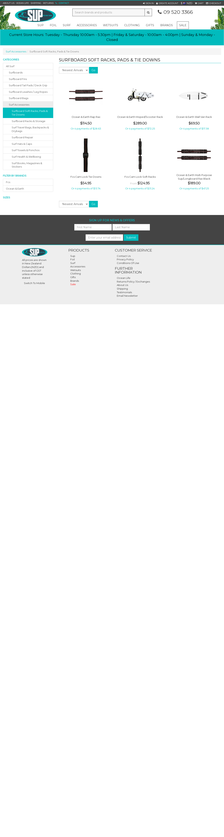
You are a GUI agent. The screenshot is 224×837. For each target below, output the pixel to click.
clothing (132, 25)
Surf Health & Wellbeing (26, 156)
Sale (182, 25)
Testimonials (124, 292)
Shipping (36, 3)
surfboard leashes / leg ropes (28, 91)
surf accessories (19, 104)
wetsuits (110, 25)
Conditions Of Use (128, 263)
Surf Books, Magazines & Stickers (27, 165)
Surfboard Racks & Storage (28, 121)
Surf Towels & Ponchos (25, 150)
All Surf (10, 66)
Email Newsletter (127, 295)
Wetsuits (75, 270)
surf (67, 25)
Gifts (73, 277)
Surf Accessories (16, 51)
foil (53, 25)
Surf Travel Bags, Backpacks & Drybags (30, 129)
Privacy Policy (125, 259)
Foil (72, 259)
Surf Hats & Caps (22, 143)
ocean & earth (15, 188)
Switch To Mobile (34, 283)
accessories (87, 25)
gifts (150, 25)
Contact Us (124, 255)
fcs (8, 182)
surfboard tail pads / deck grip (28, 85)
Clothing (75, 273)
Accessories (77, 266)
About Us (8, 3)
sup (41, 25)
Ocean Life (22, 3)
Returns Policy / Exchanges (133, 281)
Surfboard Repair (22, 137)
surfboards (16, 72)
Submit (131, 237)
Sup (72, 255)
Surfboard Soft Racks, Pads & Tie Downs (30, 112)
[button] (148, 3)
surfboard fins (18, 79)
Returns (48, 3)
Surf (72, 263)
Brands (166, 25)
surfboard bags (18, 98)
